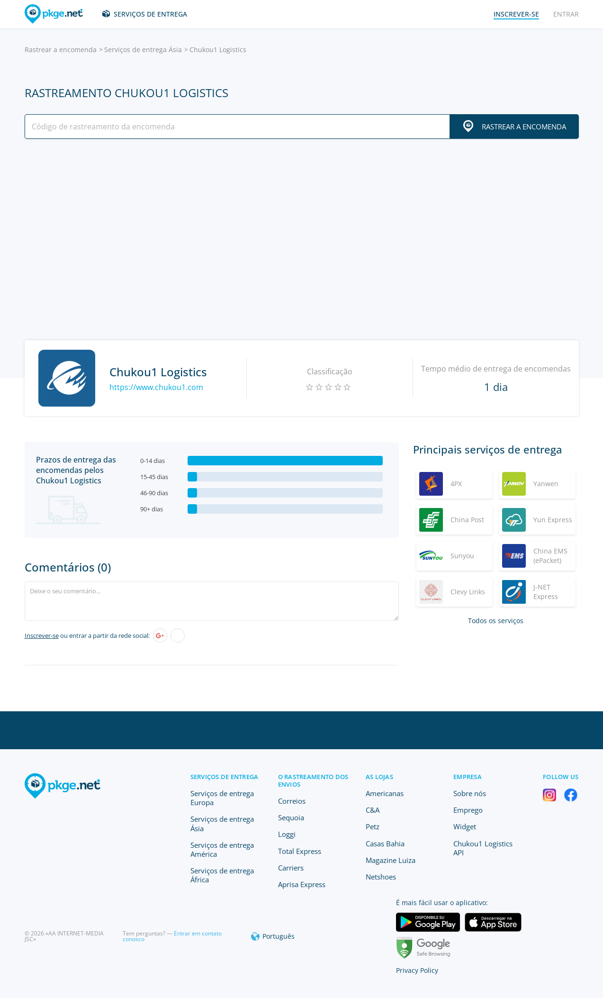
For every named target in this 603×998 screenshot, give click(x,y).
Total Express (299, 851)
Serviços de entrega (150, 13)
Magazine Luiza (390, 860)
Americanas (385, 793)
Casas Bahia (385, 843)
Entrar (566, 13)
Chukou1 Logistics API (483, 848)
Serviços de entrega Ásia (143, 49)
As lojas (379, 776)
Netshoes (381, 876)
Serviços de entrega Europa (222, 798)
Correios (292, 801)
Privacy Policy (417, 970)
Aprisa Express (301, 884)
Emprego (468, 810)
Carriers (291, 867)
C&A (372, 810)
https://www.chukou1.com (156, 387)
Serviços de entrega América (222, 849)
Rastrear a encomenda (61, 49)
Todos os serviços (495, 621)
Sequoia (291, 817)
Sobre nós (469, 793)
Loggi (287, 834)
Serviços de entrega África (222, 875)
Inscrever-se (42, 635)
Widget (464, 826)
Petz (372, 826)
